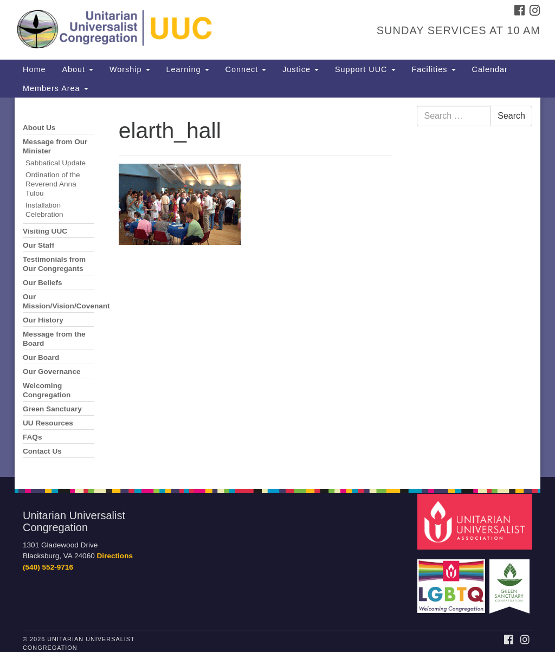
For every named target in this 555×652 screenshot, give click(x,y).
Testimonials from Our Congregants (54, 264)
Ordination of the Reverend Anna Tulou (52, 184)
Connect (246, 69)
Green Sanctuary (52, 409)
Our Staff (38, 245)
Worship (129, 69)
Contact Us (42, 451)
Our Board (41, 357)
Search (511, 115)
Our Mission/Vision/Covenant (58, 301)
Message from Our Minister (55, 146)
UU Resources (48, 423)
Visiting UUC (45, 231)
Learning (187, 69)
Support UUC (365, 69)
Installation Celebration (44, 209)
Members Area (55, 88)
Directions (115, 556)
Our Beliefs (42, 283)
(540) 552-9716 (48, 567)
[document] (277, 287)
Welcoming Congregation (46, 390)
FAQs (32, 437)
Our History (43, 320)
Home (34, 69)
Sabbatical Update (55, 163)
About (77, 69)
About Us (39, 128)
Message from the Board (54, 338)
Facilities (434, 69)
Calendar (490, 69)
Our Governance (52, 371)
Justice (300, 69)
